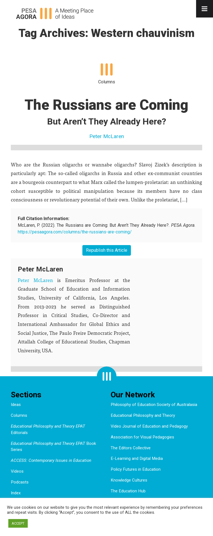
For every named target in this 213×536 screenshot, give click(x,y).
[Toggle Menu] (204, 9)
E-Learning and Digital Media (137, 458)
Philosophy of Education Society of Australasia (154, 404)
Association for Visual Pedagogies (142, 437)
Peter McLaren (106, 136)
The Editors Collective (131, 447)
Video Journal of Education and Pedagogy (149, 426)
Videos (17, 471)
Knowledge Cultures (129, 480)
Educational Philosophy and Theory (143, 415)
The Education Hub (128, 490)
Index (16, 492)
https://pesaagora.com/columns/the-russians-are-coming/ (75, 232)
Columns (19, 415)
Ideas (16, 404)
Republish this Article (106, 250)
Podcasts (20, 482)
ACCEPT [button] (18, 523)
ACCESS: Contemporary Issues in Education (51, 460)
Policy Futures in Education (136, 469)
